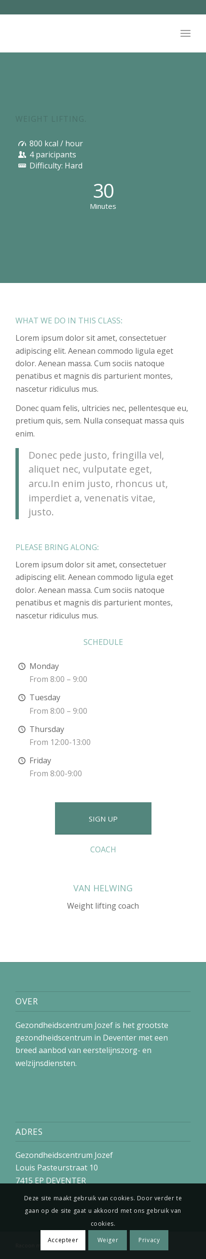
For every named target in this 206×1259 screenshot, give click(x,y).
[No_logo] (85, 33)
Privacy (149, 1240)
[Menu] (185, 33)
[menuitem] (185, 33)
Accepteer (63, 1240)
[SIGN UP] (103, 818)
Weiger (108, 1240)
